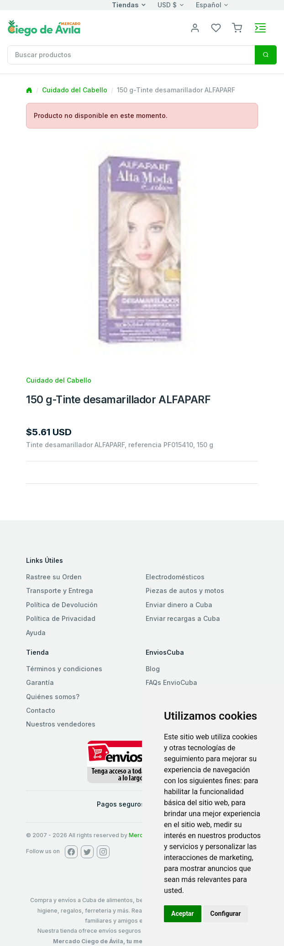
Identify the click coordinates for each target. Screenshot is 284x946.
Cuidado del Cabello (74, 90)
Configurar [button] (225, 913)
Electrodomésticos (175, 577)
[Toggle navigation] (260, 28)
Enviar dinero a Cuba (179, 605)
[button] (237, 27)
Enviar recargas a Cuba (183, 618)
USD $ (167, 5)
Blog (153, 669)
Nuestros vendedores (60, 724)
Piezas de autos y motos (185, 590)
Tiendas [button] (125, 5)
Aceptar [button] (182, 913)
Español (208, 5)
